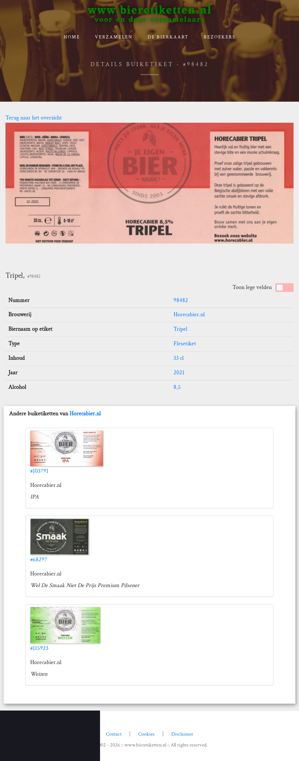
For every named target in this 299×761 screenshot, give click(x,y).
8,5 (177, 387)
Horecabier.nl (189, 314)
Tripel (180, 329)
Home (72, 37)
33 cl (179, 358)
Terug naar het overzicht (33, 118)
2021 (179, 373)
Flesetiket (185, 343)
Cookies (146, 734)
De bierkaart (168, 37)
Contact (113, 734)
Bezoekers (219, 37)
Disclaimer (182, 734)
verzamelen (113, 37)
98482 (181, 300)
